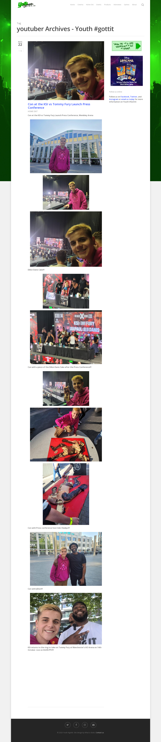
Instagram (114, 99)
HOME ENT (33, 111)
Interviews (117, 9)
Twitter (133, 96)
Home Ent (90, 9)
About (134, 9)
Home (72, 9)
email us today (127, 99)
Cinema (80, 9)
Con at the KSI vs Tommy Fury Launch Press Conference (59, 106)
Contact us (100, 732)
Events (98, 9)
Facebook (125, 96)
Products (107, 9)
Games (126, 9)
